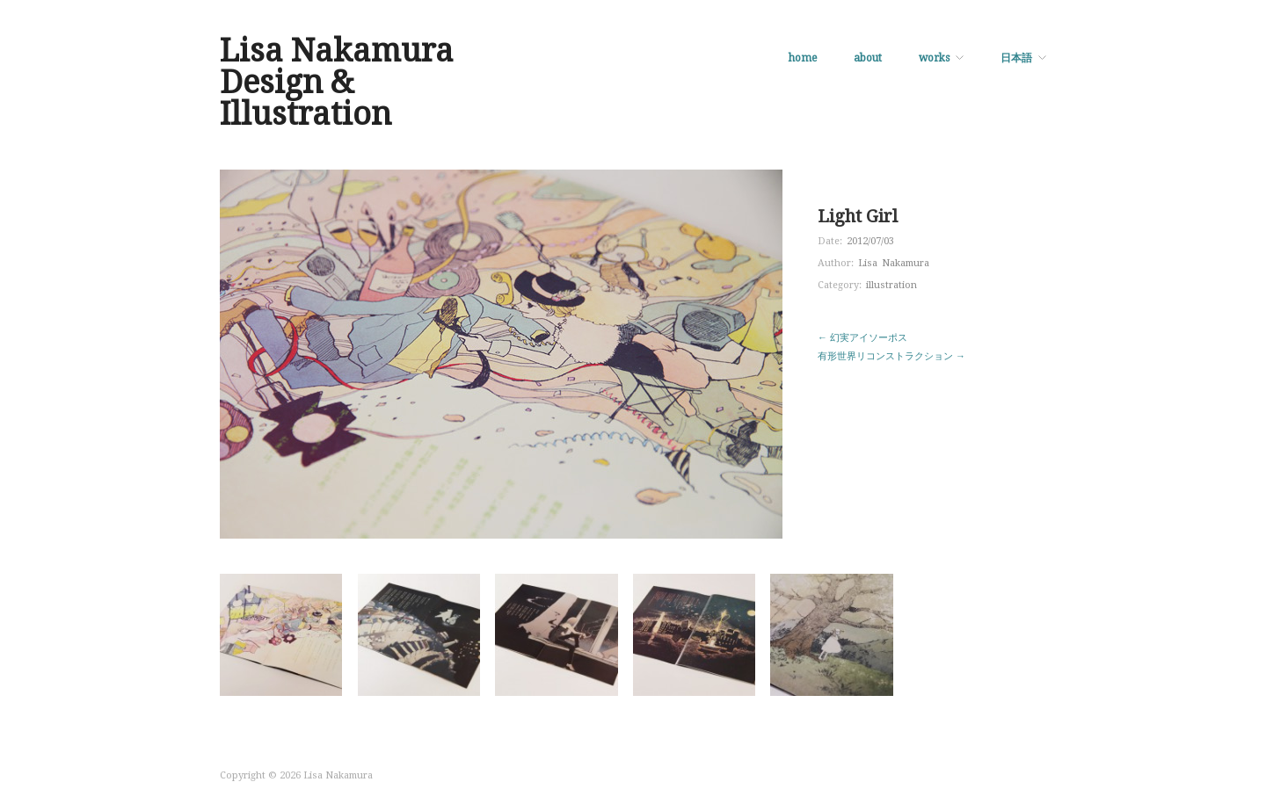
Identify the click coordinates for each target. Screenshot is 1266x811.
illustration (891, 285)
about (868, 58)
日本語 (1016, 58)
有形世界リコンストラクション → (891, 356)
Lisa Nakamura (893, 263)
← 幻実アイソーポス (862, 338)
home (803, 58)
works (934, 58)
